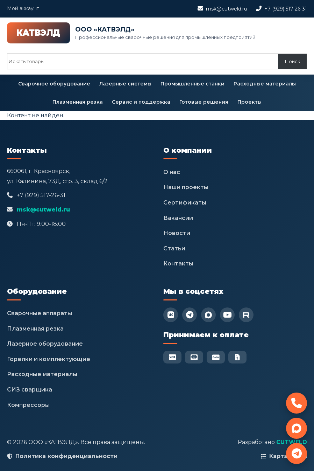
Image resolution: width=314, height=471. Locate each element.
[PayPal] (216, 357)
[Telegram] (189, 314)
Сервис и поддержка (141, 102)
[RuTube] (246, 314)
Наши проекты (185, 187)
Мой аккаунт (23, 8)
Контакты (178, 263)
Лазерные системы (125, 84)
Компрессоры (28, 405)
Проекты (249, 102)
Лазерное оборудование (45, 343)
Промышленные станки (192, 84)
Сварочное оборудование (54, 84)
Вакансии (178, 218)
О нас (171, 172)
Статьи (174, 248)
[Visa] (172, 357)
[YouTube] (227, 314)
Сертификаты (184, 202)
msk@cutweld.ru (226, 9)
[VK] (170, 314)
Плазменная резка (77, 102)
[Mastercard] (194, 357)
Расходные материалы (265, 84)
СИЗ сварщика (29, 389)
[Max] (208, 314)
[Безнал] (237, 357)
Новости (176, 233)
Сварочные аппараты (39, 313)
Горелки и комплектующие (48, 359)
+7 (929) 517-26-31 (285, 9)
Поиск (292, 61)
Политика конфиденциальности (66, 456)
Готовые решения (203, 102)
